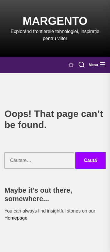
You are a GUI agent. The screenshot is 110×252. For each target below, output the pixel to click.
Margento (55, 21)
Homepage (15, 217)
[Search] (81, 65)
